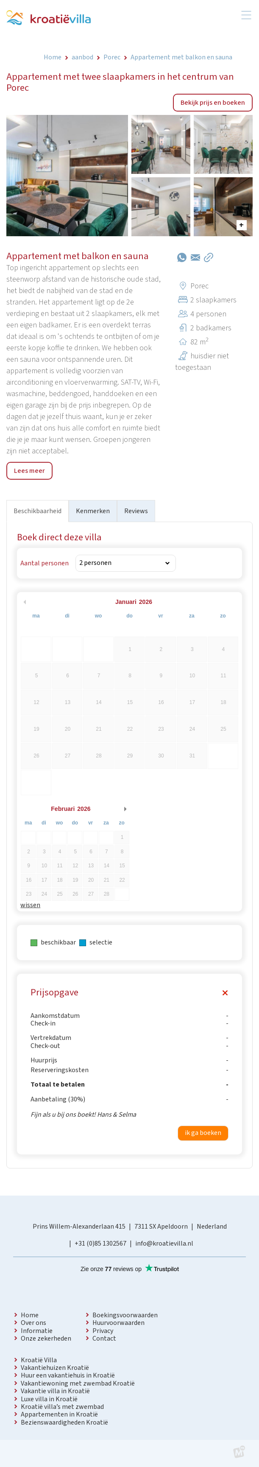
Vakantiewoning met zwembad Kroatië (78, 1383)
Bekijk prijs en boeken (213, 102)
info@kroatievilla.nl (164, 1243)
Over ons (33, 1323)
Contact (104, 1338)
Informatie (37, 1331)
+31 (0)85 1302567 (100, 1243)
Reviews (136, 511)
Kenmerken (93, 511)
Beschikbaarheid (37, 511)
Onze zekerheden (46, 1338)
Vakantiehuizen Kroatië (55, 1368)
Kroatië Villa (39, 1360)
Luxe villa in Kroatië (49, 1399)
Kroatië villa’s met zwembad (62, 1407)
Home (30, 1315)
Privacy (102, 1331)
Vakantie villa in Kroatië (55, 1391)
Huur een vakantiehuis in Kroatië (68, 1375)
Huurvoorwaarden (118, 1323)
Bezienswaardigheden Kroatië (64, 1422)
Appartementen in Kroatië (59, 1414)
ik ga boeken (203, 1132)
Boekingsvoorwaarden (125, 1315)
